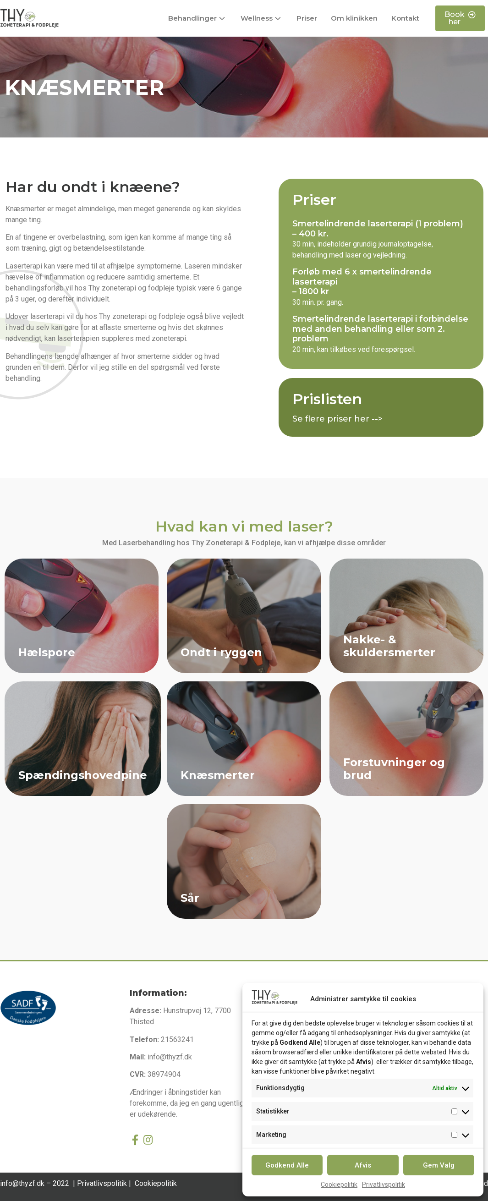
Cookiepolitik (339, 1184)
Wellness (262, 18)
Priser (306, 18)
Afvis (363, 1165)
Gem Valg (439, 1165)
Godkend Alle (287, 1165)
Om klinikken (354, 18)
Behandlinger (197, 18)
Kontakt (405, 18)
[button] (460, 18)
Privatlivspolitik (383, 1184)
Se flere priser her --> (337, 419)
